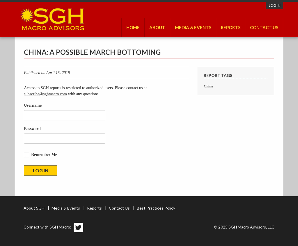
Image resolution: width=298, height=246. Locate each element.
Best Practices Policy (156, 207)
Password (32, 128)
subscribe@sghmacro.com (45, 94)
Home (133, 27)
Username (33, 105)
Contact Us (264, 27)
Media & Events (193, 27)
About (157, 27)
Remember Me (44, 154)
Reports (230, 27)
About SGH (34, 207)
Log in (274, 5)
